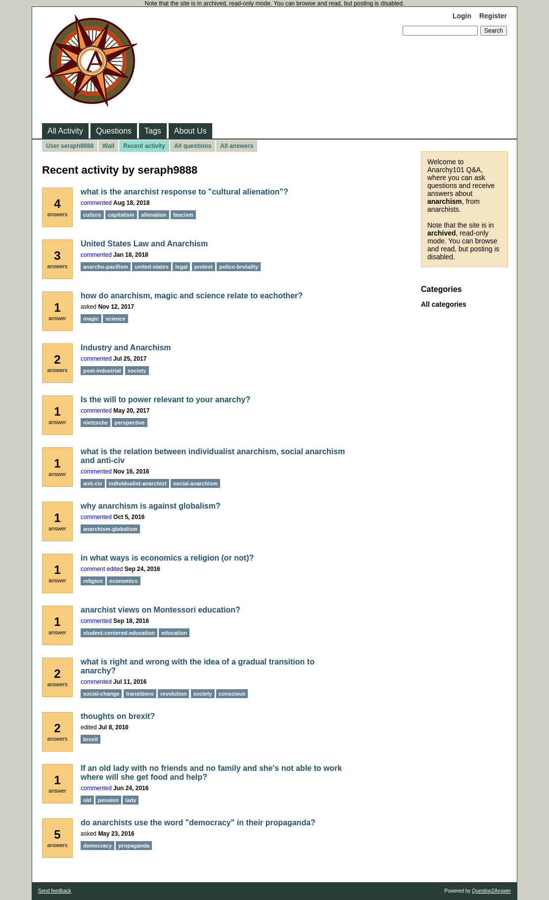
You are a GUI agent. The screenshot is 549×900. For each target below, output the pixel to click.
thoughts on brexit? (118, 716)
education (174, 633)
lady (130, 800)
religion (93, 581)
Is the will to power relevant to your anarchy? (165, 399)
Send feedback (54, 891)
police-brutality (238, 267)
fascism (183, 215)
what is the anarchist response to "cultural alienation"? (184, 192)
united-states (151, 267)
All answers (236, 145)
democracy (97, 846)
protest (203, 267)
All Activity (65, 131)
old (87, 800)
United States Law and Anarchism (144, 243)
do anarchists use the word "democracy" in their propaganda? (198, 822)
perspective (129, 423)
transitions (140, 694)
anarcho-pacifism (105, 267)
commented (96, 202)
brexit (90, 739)
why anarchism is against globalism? (151, 506)
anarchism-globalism (110, 529)
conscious (232, 694)
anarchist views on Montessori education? (160, 610)
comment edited (102, 569)
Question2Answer (491, 891)
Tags (152, 131)
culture (92, 215)
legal (181, 267)
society (137, 371)
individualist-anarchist (138, 483)
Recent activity (144, 145)
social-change (101, 694)
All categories (443, 304)
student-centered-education (119, 633)
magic (91, 319)
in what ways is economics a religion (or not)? (167, 558)
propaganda (133, 846)
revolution (173, 694)
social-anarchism (195, 483)
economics (123, 581)
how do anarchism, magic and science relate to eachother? (192, 295)
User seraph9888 (69, 145)
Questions (114, 131)
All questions (192, 145)
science (115, 319)
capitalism (121, 215)
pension (108, 800)
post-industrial (102, 371)
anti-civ (92, 483)
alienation (153, 215)
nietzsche (95, 423)
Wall (108, 145)
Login (462, 16)
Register (493, 16)
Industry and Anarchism (126, 347)
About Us (190, 131)
